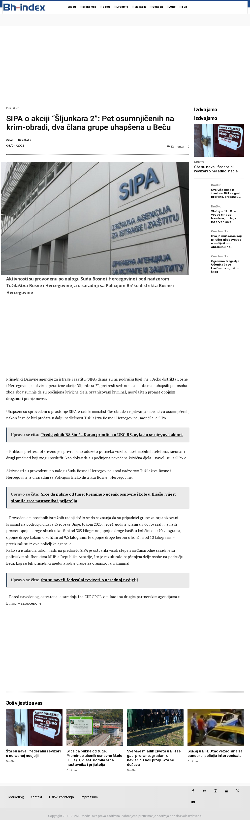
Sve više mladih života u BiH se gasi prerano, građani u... (226, 193)
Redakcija (24, 139)
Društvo (13, 108)
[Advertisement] (125, 65)
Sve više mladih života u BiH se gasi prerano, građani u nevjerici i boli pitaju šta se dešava (153, 757)
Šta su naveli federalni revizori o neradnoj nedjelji (217, 169)
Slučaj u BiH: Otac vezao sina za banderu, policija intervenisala (224, 216)
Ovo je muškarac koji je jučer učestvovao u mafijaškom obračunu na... (226, 241)
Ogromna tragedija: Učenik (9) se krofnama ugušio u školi (225, 266)
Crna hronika (219, 231)
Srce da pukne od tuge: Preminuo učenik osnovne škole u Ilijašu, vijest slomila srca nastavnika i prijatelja (93, 757)
